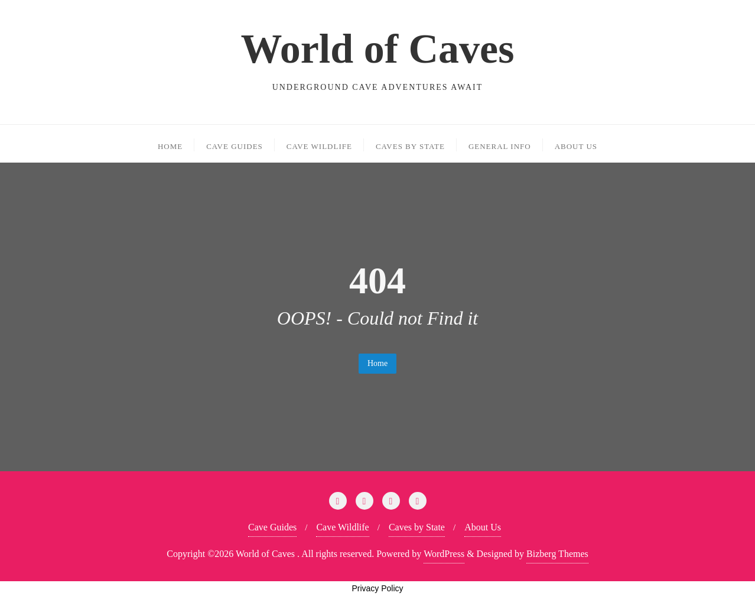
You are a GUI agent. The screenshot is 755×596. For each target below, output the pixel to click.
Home (377, 363)
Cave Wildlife (342, 527)
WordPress (444, 554)
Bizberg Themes (557, 554)
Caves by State (417, 527)
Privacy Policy (377, 588)
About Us (482, 527)
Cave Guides (272, 527)
